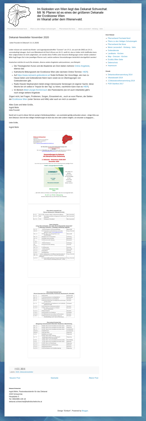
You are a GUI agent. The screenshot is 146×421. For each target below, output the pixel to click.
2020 (17, 372)
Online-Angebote (82, 66)
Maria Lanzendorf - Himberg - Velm (90, 29)
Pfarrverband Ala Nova (67, 29)
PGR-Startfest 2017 (116, 84)
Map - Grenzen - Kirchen (117, 56)
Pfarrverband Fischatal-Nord (17, 29)
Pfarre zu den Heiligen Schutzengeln (43, 29)
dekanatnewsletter (26, 372)
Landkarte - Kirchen (116, 53)
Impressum (112, 66)
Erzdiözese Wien (19, 99)
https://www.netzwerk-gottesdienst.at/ (33, 75)
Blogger (85, 411)
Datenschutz (113, 62)
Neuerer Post (15, 378)
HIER (85, 72)
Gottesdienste (113, 50)
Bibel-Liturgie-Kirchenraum (35, 90)
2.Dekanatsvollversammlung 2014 (121, 81)
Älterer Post (93, 378)
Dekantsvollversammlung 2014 (120, 75)
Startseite (54, 378)
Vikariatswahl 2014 (115, 78)
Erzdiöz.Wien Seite (115, 59)
